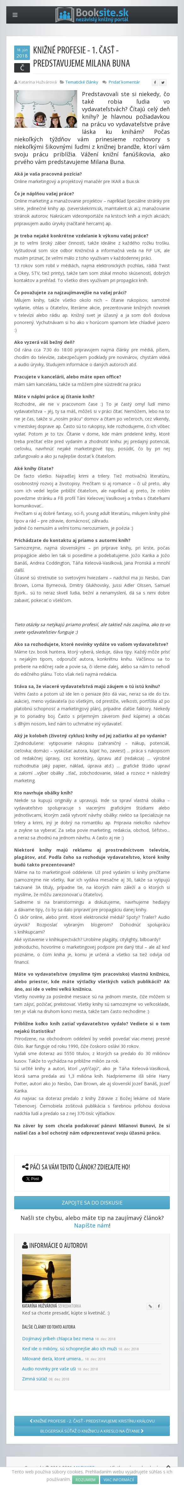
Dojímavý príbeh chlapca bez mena (58, 1338)
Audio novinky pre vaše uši (49, 1369)
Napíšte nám (91, 1225)
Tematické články (82, 82)
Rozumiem (85, 1479)
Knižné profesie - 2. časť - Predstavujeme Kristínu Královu (92, 1421)
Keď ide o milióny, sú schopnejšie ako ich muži (69, 1349)
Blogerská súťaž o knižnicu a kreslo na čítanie (92, 1431)
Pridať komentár (124, 82)
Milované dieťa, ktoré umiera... (52, 1359)
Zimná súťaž (34, 1379)
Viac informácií (119, 1479)
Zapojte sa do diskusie (92, 1202)
